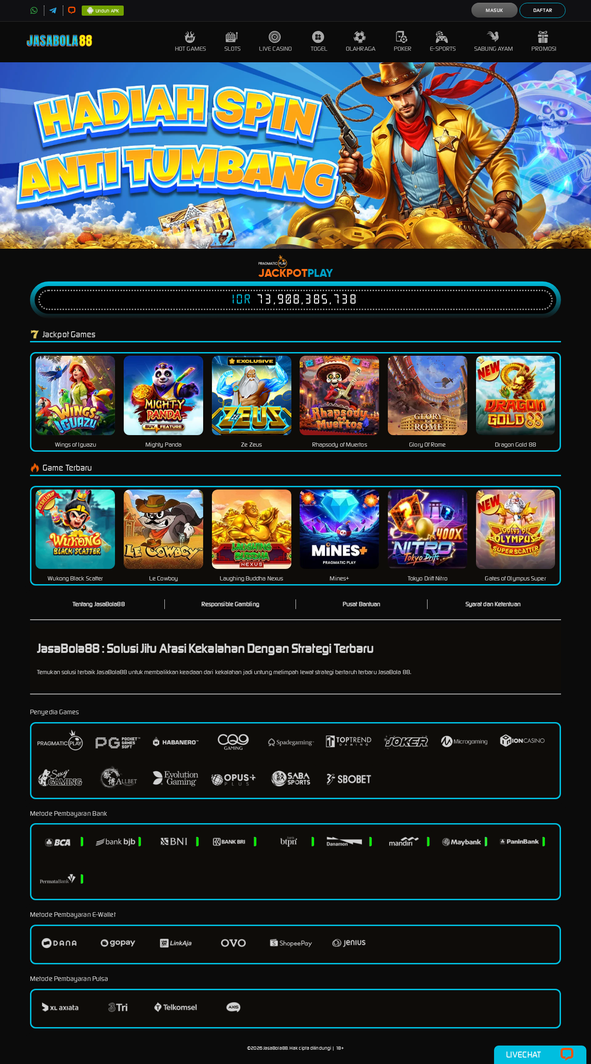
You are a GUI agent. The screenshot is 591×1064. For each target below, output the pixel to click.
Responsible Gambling (230, 604)
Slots (232, 42)
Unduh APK (102, 11)
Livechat (540, 1054)
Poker (403, 42)
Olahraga (360, 42)
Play (320, 273)
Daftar (542, 10)
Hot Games (190, 42)
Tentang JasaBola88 (98, 604)
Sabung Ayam (493, 42)
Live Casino (275, 42)
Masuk (494, 10)
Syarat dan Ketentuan (492, 604)
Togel (319, 42)
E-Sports (443, 42)
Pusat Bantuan (361, 604)
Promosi (543, 42)
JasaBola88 (275, 1048)
